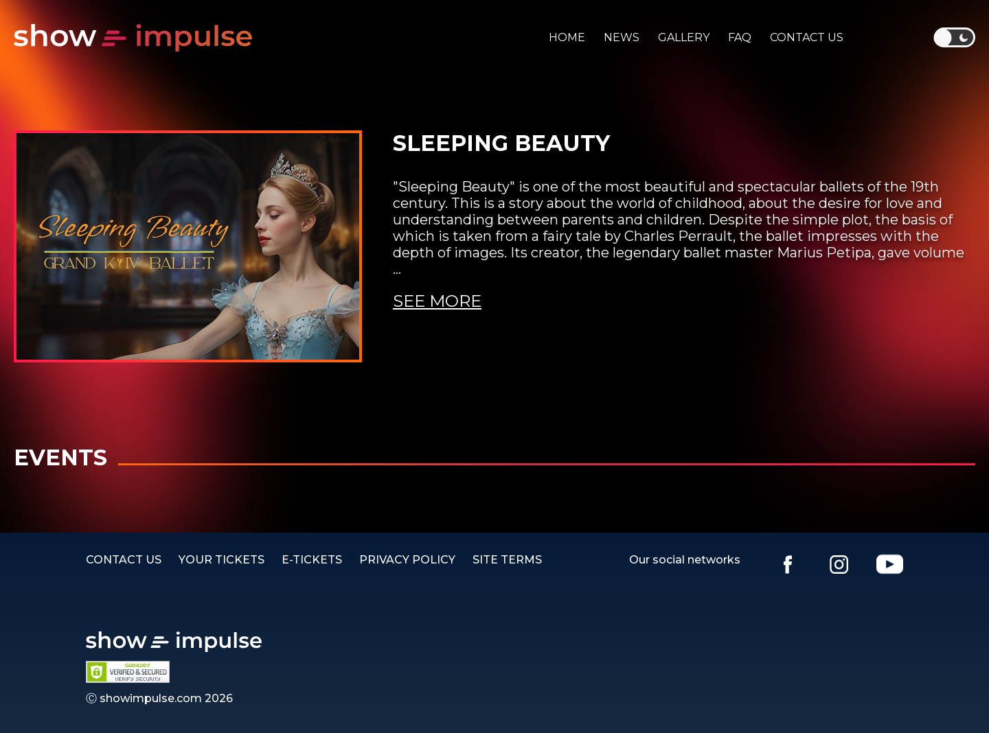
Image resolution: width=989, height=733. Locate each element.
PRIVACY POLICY (407, 559)
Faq (739, 37)
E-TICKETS (312, 559)
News (621, 37)
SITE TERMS (507, 559)
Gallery (683, 37)
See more (437, 301)
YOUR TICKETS (221, 559)
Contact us (806, 37)
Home (567, 37)
